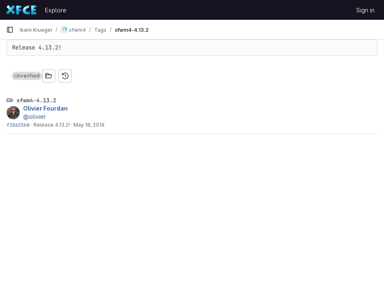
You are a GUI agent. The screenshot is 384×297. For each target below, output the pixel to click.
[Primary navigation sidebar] (10, 29)
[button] (27, 76)
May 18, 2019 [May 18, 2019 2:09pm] (88, 125)
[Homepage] (21, 9)
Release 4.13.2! (51, 125)
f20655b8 (18, 125)
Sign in (365, 10)
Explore (55, 10)
